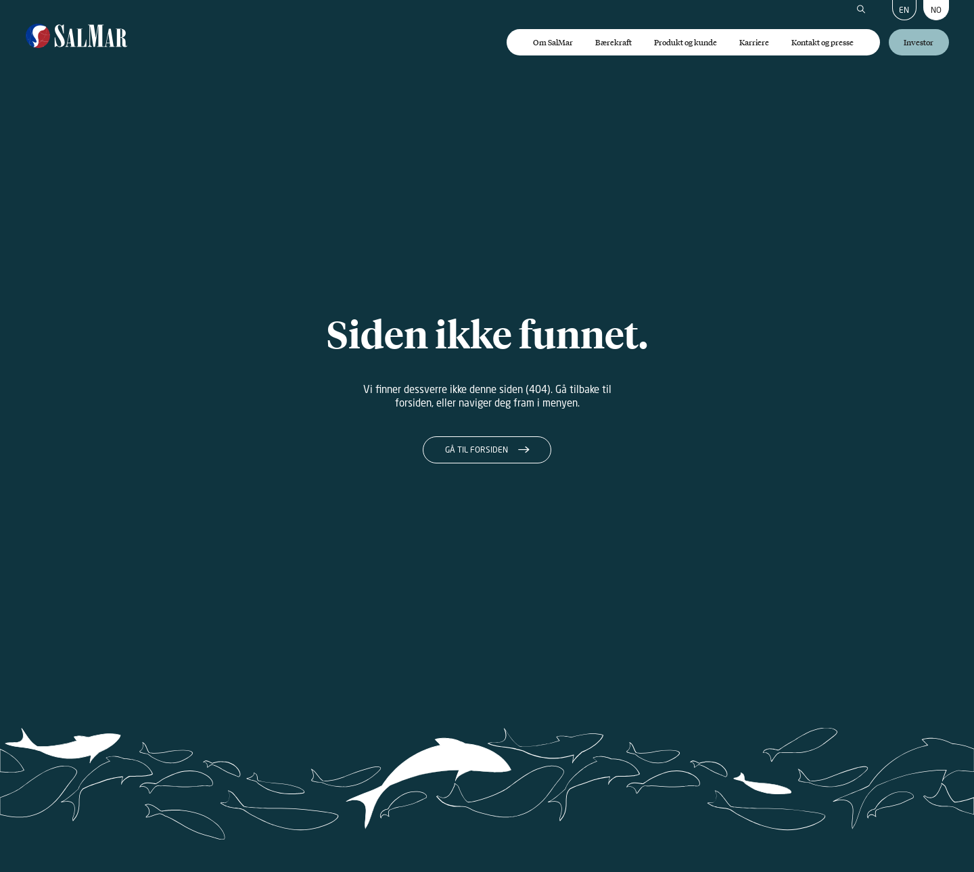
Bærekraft (613, 42)
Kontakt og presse (822, 42)
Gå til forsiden (476, 449)
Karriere (754, 42)
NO (936, 10)
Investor (918, 42)
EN (904, 10)
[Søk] (861, 10)
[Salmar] (77, 37)
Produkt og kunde (685, 42)
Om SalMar (553, 42)
